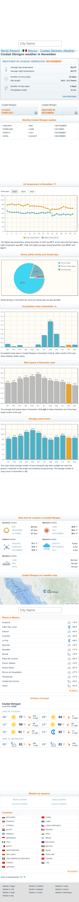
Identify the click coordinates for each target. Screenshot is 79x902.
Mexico (33, 50)
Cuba (48, 821)
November (60, 133)
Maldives (50, 842)
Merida (5, 654)
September (61, 126)
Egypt (9, 830)
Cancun (5, 631)
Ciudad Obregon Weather (57, 50)
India (48, 834)
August (33, 136)
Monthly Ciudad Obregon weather (39, 120)
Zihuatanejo (7, 677)
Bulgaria (10, 817)
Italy (8, 842)
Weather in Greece (62, 889)
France (49, 830)
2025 (14, 191)
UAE (47, 863)
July (31, 133)
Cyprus (10, 826)
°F (24, 877)
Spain (48, 850)
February (8, 129)
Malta (9, 846)
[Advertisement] (39, 20)
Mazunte (6, 645)
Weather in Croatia (35, 892)
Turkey (9, 863)
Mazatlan (6, 650)
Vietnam (10, 867)
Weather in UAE (8, 889)
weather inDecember (48, 111)
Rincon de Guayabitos (12, 672)
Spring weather (59, 799)
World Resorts (10, 50)
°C (21, 877)
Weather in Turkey (61, 886)
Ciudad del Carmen (10, 681)
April (5, 136)
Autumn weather (59, 804)
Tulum (5, 686)
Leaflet (67, 603)
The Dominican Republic (18, 859)
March (6, 133)
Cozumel (6, 636)
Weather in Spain (9, 892)
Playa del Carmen (10, 659)
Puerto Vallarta (8, 663)
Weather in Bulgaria (36, 889)
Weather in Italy (8, 896)
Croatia (10, 821)
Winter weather (20, 799)
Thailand (50, 854)
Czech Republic (53, 826)
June (31, 129)
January (7, 126)
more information (69, 96)
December (60, 136)
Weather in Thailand (36, 886)
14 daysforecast (7, 111)
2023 (32, 191)
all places (73, 690)
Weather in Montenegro (63, 892)
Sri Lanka (11, 854)
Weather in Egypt (9, 886)
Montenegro (12, 850)
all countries (73, 871)
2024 (23, 191)
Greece (10, 834)
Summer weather (20, 804)
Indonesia (11, 838)
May (31, 126)
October (59, 129)
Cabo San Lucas (9, 627)
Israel (48, 838)
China (48, 817)
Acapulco (6, 622)
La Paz (5, 640)
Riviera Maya (8, 668)
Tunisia (49, 859)
